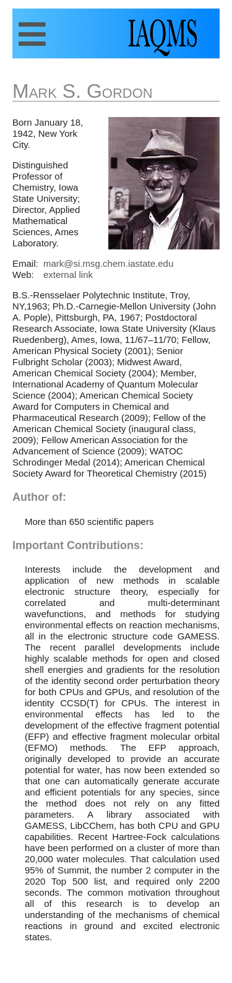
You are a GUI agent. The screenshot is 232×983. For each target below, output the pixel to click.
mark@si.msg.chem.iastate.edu (108, 263)
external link (68, 274)
